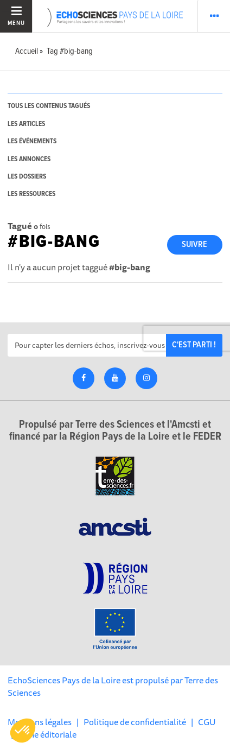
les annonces (29, 159)
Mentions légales (40, 722)
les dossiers (27, 176)
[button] (23, 731)
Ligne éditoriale (47, 734)
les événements (32, 141)
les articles (26, 124)
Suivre (194, 244)
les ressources (31, 194)
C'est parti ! (194, 345)
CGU (207, 722)
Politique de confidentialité (135, 722)
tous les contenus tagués (49, 106)
